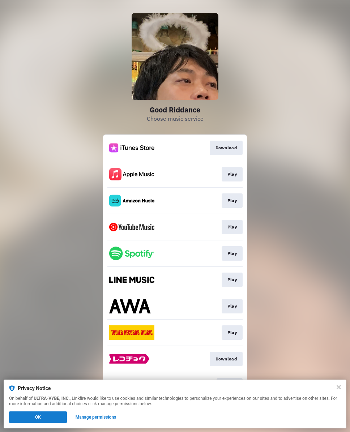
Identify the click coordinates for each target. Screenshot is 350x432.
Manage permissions (96, 417)
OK (38, 417)
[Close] (339, 387)
